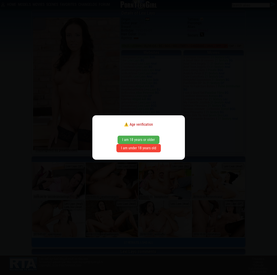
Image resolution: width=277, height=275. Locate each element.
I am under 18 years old (138, 148)
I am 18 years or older (138, 140)
